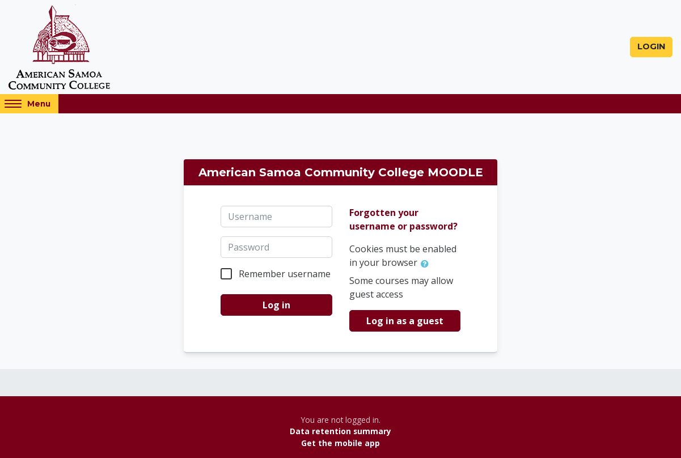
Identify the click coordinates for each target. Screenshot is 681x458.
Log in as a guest (404, 321)
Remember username (285, 274)
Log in (276, 305)
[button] (427, 263)
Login (651, 46)
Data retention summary (340, 431)
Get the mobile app (340, 443)
